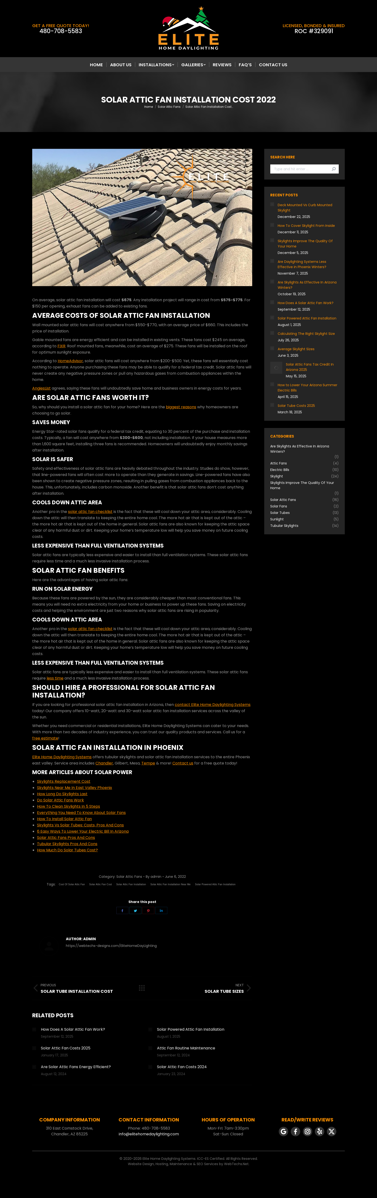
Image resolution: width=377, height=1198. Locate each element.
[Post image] (34, 1029)
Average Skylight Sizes (296, 349)
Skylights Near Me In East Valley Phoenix (74, 787)
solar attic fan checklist (90, 511)
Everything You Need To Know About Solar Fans (81, 812)
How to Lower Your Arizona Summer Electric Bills (307, 388)
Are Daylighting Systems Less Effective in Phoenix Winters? (302, 264)
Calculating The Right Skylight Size (306, 333)
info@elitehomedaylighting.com (149, 1134)
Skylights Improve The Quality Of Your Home (305, 244)
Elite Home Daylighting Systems (62, 757)
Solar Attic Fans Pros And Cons (66, 837)
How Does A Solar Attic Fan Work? (73, 1029)
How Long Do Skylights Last (62, 794)
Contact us (182, 763)
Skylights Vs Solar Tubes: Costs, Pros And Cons (80, 825)
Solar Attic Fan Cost (100, 884)
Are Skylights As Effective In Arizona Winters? (307, 285)
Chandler (104, 763)
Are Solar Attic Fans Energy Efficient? (76, 1067)
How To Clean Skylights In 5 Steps (68, 806)
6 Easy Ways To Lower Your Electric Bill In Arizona (83, 831)
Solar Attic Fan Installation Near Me (170, 884)
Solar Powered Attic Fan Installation (215, 884)
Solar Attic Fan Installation (131, 884)
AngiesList (41, 388)
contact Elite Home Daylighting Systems (213, 704)
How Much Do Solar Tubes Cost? (67, 850)
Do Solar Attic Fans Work (60, 800)
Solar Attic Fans (129, 876)
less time (55, 678)
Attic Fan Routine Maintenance (186, 1048)
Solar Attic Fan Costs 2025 (65, 1048)
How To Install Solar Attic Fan (64, 819)
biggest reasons (181, 407)
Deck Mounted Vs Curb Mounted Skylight (305, 208)
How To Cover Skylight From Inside (306, 225)
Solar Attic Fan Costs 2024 (182, 1067)
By (153, 876)
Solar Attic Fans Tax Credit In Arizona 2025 (310, 367)
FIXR (61, 346)
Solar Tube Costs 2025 (296, 405)
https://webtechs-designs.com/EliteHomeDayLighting (111, 945)
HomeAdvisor (70, 361)
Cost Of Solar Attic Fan (72, 884)
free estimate (45, 738)
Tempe (148, 763)
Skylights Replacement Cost (63, 781)
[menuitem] (96, 64)
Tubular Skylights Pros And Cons (67, 844)
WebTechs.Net (236, 1164)
